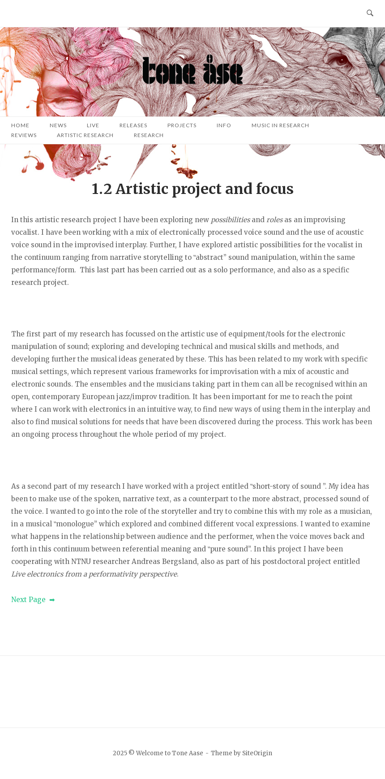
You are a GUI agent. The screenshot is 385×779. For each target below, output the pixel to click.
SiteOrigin (257, 753)
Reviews (24, 135)
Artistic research (85, 135)
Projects (182, 125)
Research (149, 135)
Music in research (280, 125)
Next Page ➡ (33, 599)
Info (224, 125)
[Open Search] (370, 13)
